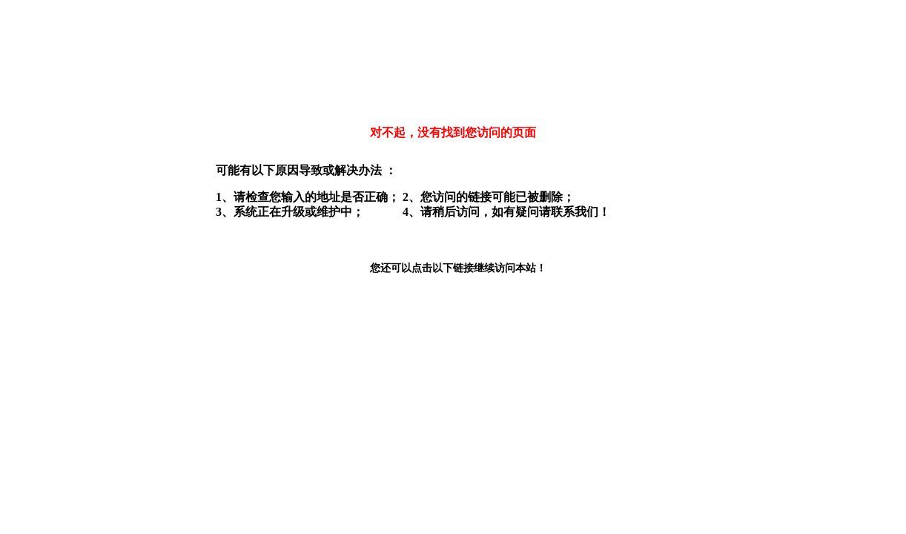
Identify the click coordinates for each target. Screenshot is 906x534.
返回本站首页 (411, 296)
